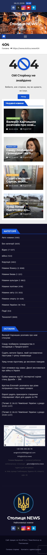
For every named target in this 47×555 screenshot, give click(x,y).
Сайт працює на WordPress (17, 540)
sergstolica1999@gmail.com (24, 453)
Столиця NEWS (23, 24)
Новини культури (13, 118)
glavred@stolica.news (35, 464)
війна (4, 256)
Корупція (6, 262)
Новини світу (12, 146)
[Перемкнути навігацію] (25, 36)
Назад (23, 97)
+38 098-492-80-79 (24, 449)
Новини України (12, 175)
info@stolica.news (24, 456)
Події (4, 311)
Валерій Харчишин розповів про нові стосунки (21, 125)
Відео (4, 250)
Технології (7, 317)
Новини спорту (9, 299)
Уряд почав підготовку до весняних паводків (20, 210)
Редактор (25, 129)
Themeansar (23, 543)
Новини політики (10, 286)
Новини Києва (8, 274)
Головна (5, 48)
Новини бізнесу (9, 268)
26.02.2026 (14, 129)
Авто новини (8, 237)
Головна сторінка (12, 549)
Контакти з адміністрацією (31, 549)
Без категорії (8, 244)
